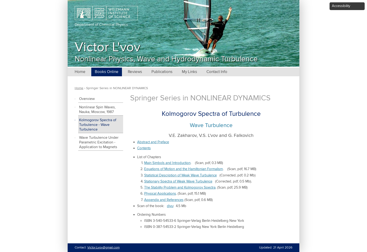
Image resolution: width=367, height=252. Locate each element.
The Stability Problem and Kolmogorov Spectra (180, 187)
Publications (161, 71)
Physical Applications (160, 193)
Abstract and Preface (153, 142)
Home (80, 71)
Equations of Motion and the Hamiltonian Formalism (183, 169)
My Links (189, 71)
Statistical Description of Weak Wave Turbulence (180, 175)
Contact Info (216, 71)
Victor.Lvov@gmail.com (103, 247)
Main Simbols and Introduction (167, 163)
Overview (87, 99)
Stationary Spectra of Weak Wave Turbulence (178, 181)
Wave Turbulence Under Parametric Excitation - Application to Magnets (98, 142)
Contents (144, 148)
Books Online (106, 71)
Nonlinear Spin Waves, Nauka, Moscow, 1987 (97, 109)
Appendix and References (164, 200)
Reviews (135, 71)
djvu (170, 206)
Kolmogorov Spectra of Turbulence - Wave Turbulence (97, 125)
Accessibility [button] (341, 6)
